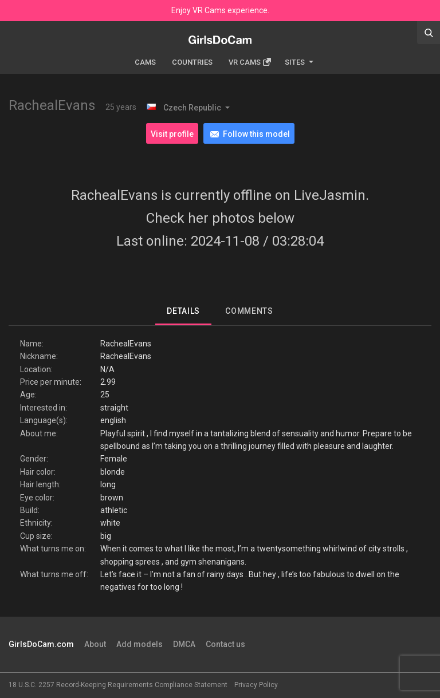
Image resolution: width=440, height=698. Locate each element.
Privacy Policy (256, 685)
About (95, 644)
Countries (192, 62)
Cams (145, 62)
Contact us (225, 644)
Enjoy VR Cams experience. (220, 10)
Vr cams (250, 62)
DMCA (184, 644)
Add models (139, 644)
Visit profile (172, 134)
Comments (249, 311)
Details (183, 311)
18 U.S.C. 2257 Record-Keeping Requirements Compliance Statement (118, 685)
